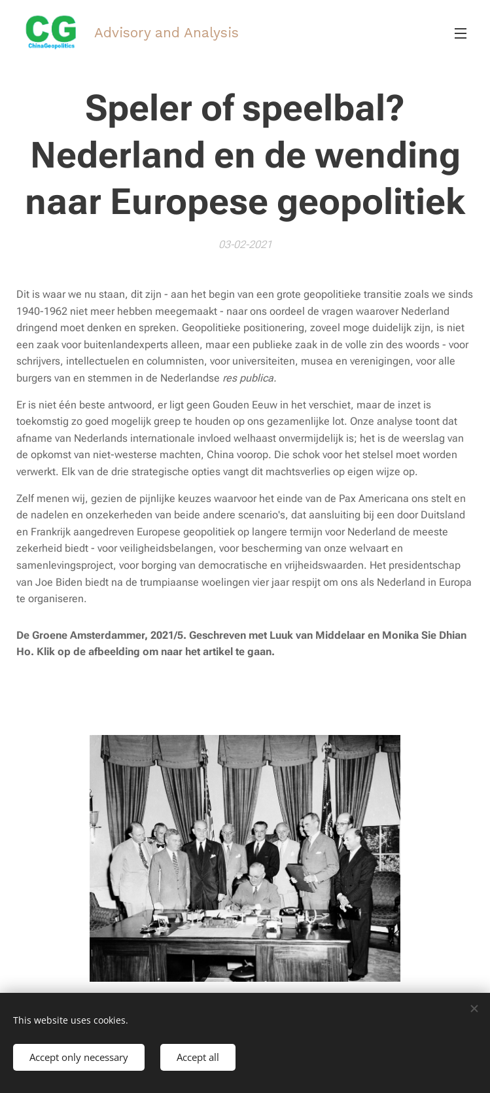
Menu (460, 33)
